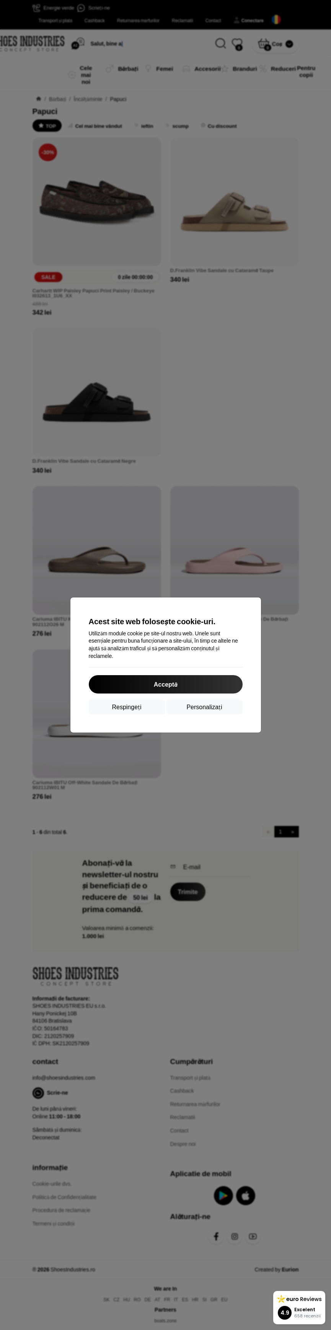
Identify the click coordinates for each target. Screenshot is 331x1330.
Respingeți (126, 706)
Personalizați (204, 706)
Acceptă (165, 684)
